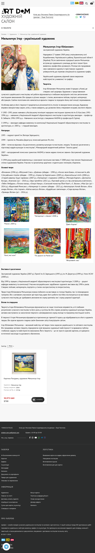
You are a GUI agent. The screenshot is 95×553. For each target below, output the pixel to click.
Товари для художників (8, 477)
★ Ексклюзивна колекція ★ (10, 455)
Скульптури (5, 465)
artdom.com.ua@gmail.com (10, 432)
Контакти (34, 505)
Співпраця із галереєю (8, 508)
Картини (4, 458)
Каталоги (4, 471)
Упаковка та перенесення (9, 481)
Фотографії (4, 468)
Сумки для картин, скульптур (10, 505)
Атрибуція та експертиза (9, 502)
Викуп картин (35, 493)
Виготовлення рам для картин (52, 465)
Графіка (3, 462)
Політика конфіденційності (39, 496)
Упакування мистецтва (50, 458)
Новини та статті (6, 496)
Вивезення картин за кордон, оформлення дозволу (59, 455)
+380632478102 (82, 14)
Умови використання (37, 499)
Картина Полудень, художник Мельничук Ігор (22, 378)
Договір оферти (36, 502)
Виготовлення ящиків (50, 462)
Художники (13, 34)
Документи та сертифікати (10, 474)
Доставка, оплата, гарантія (9, 499)
